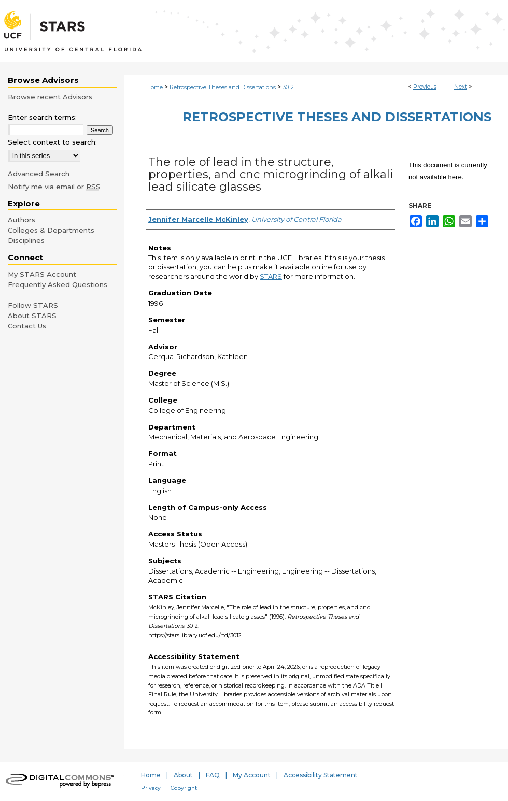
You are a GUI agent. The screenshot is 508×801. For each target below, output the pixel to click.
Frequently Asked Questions (57, 284)
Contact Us (27, 326)
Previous (424, 86)
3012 (288, 87)
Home (154, 87)
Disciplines (26, 240)
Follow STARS (33, 305)
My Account (252, 775)
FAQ (213, 775)
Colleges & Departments (51, 230)
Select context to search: (52, 142)
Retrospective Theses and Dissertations (223, 87)
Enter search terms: (42, 117)
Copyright (184, 787)
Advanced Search (38, 173)
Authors (21, 220)
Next (460, 86)
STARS (271, 276)
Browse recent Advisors (50, 97)
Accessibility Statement (321, 775)
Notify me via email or (54, 186)
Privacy (151, 787)
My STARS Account (42, 274)
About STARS (32, 315)
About (183, 775)
